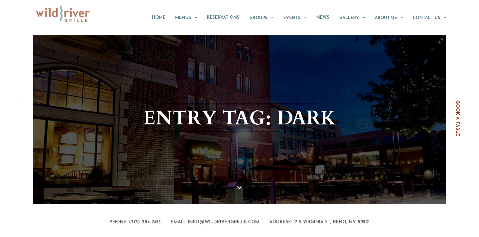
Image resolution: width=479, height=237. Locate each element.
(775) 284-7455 (145, 222)
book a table (457, 118)
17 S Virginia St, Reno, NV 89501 (331, 222)
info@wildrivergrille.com (223, 222)
